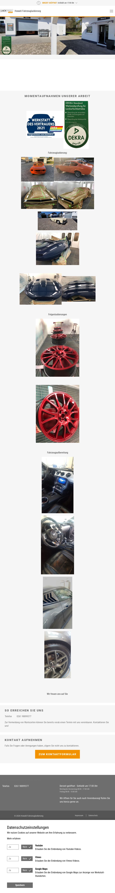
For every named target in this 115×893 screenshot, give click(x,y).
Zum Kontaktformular (57, 754)
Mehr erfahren (13, 838)
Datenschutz (93, 815)
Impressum (79, 815)
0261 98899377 (24, 716)
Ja (10, 846)
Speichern (20, 885)
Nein (25, 846)
